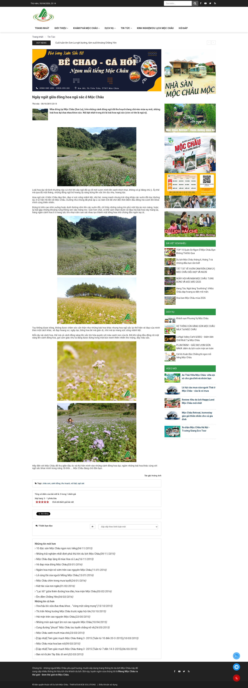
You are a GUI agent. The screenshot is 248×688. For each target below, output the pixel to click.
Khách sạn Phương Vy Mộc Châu (192, 318)
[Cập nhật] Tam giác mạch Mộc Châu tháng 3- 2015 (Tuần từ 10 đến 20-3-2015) (79, 638)
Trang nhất (42, 28)
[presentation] (209, 42)
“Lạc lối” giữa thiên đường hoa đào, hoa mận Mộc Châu (66, 591)
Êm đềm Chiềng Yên (47, 596)
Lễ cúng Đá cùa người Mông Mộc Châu (57, 575)
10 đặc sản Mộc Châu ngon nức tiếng (56, 548)
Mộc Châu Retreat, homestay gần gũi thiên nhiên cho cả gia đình (197, 416)
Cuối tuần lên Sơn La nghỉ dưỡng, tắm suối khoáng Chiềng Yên (86, 42)
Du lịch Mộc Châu (60, 684)
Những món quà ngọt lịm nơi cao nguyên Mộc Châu (64, 622)
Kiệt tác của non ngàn (47, 586)
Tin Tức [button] (126, 28)
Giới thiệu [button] (61, 28)
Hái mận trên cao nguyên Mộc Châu (55, 616)
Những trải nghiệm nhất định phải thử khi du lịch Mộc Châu (68, 553)
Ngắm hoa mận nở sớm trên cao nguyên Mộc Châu (63, 569)
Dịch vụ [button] (110, 28)
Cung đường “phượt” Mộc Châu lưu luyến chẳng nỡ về (65, 627)
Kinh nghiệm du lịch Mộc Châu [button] (155, 28)
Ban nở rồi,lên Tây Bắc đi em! (52, 654)
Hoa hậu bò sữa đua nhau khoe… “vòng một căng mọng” (66, 605)
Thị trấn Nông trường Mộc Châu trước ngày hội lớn (63, 611)
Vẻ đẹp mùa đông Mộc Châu (51, 564)
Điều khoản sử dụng (108, 684)
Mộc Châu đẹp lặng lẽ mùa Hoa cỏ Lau (57, 559)
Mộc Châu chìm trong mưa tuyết (53, 580)
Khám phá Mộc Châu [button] (86, 28)
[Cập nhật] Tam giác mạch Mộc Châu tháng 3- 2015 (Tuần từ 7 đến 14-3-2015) (79, 648)
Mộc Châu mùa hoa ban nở (50, 643)
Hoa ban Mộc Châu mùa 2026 (191, 298)
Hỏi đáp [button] (183, 28)
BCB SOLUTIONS (88, 684)
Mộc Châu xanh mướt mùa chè (52, 632)
